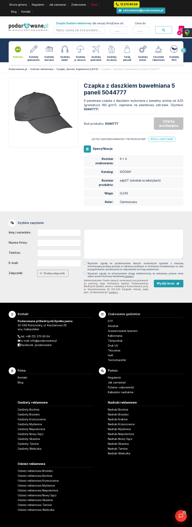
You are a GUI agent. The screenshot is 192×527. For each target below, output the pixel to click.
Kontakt (25, 11)
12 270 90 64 (129, 4)
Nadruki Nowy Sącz (120, 438)
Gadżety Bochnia (28, 409)
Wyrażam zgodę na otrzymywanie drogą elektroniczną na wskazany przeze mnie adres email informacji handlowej (135, 275)
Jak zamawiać (57, 4)
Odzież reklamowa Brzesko (35, 470)
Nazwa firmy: (18, 242)
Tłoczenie (114, 350)
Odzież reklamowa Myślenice (36, 485)
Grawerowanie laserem (123, 330)
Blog (14, 11)
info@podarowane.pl (43, 340)
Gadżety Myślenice (30, 424)
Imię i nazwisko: (20, 232)
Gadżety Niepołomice (31, 429)
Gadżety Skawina (29, 438)
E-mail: (13, 263)
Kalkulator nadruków (121, 392)
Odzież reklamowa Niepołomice (38, 490)
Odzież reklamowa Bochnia (35, 475)
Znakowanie (78, 4)
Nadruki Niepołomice (121, 434)
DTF (110, 321)
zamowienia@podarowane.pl (143, 10)
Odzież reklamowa (41, 69)
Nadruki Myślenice (119, 429)
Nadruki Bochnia (118, 409)
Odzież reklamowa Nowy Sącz (37, 495)
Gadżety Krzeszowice (32, 419)
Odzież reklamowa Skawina (35, 500)
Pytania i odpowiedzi (121, 387)
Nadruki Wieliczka (119, 453)
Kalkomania (115, 335)
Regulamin (38, 4)
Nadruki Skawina (118, 443)
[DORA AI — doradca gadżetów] (181, 516)
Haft (110, 355)
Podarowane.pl (18, 69)
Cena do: (140, 23)
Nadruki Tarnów (118, 448)
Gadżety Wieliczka (29, 448)
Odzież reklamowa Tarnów (35, 504)
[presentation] (183, 50)
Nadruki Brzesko (118, 414)
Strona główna (18, 4)
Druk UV (113, 345)
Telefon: (15, 253)
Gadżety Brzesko (29, 414)
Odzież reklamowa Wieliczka (36, 509)
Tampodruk (115, 340)
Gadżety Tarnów (28, 443)
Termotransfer (117, 360)
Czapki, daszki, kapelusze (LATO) (77, 69)
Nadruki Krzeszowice (121, 424)
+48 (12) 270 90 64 (38, 336)
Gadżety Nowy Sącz (31, 434)
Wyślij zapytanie (161, 139)
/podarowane (43, 345)
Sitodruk (113, 326)
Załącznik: (16, 273)
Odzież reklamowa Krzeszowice (38, 480)
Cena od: (118, 23)
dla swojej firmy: (84, 23)
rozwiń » (129, 276)
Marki (94, 4)
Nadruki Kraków (118, 419)
